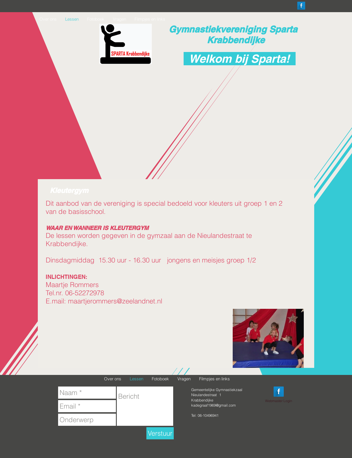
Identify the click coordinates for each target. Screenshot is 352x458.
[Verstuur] (160, 433)
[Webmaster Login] (278, 401)
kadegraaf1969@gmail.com (213, 405)
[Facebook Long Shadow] (301, 6)
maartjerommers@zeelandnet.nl (115, 301)
